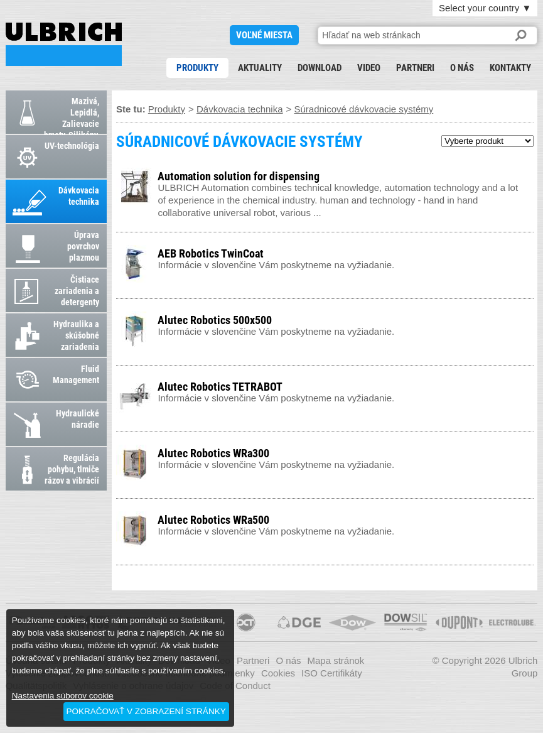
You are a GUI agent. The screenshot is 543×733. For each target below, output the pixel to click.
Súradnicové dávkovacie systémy (363, 109)
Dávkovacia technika (239, 109)
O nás (462, 67)
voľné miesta (264, 35)
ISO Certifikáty (331, 673)
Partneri (415, 67)
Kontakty (510, 67)
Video (368, 67)
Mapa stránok (335, 660)
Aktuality (260, 67)
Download (319, 67)
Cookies (278, 673)
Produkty (197, 67)
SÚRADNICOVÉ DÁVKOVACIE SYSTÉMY (64, 44)
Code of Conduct (235, 685)
